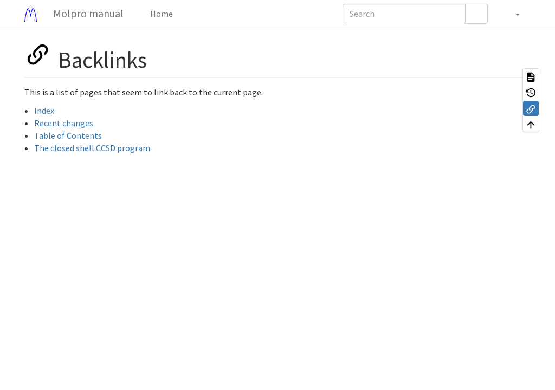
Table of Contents (68, 135)
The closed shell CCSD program (92, 147)
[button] (512, 13)
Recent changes (63, 123)
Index (44, 110)
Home (161, 13)
